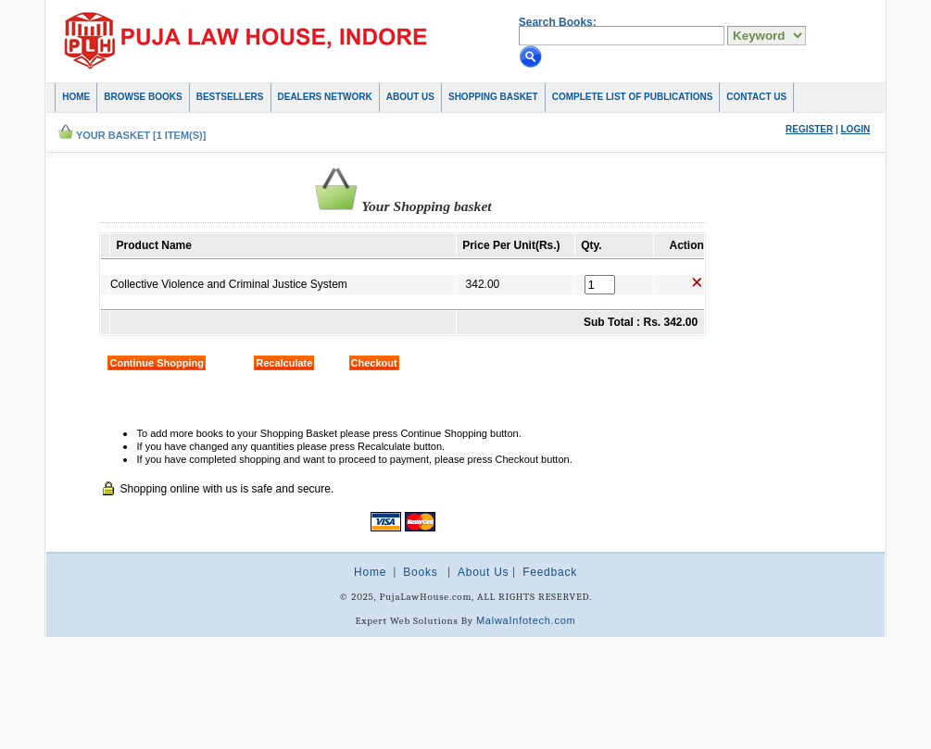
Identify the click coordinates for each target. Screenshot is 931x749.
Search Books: (558, 22)
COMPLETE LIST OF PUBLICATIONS (632, 97)
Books (420, 572)
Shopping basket (493, 97)
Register (809, 129)
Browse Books (143, 97)
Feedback (549, 572)
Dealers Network (325, 97)
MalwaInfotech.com (526, 620)
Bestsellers (230, 97)
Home (76, 97)
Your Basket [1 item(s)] (141, 135)
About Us (410, 97)
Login (856, 129)
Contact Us (756, 97)
